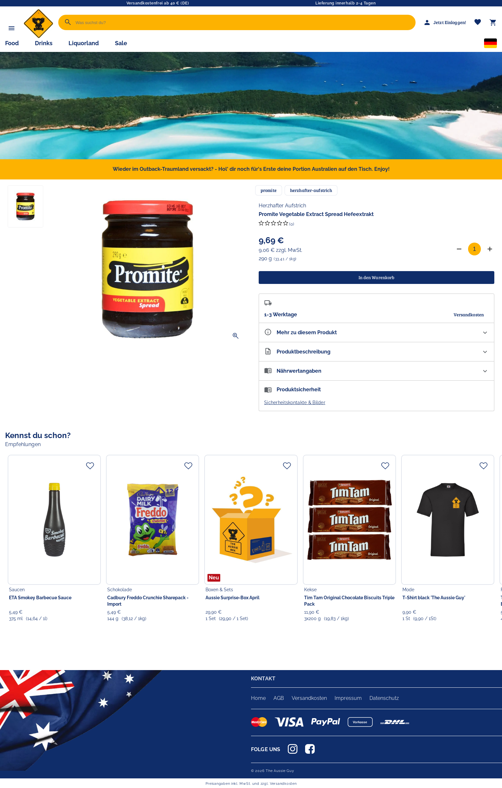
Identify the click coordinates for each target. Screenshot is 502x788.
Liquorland (84, 43)
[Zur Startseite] (38, 37)
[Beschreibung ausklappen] (376, 351)
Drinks (44, 43)
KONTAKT (263, 679)
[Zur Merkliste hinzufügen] (90, 466)
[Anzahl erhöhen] (490, 249)
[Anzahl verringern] (459, 249)
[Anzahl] (474, 249)
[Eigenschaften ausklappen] (376, 332)
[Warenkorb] (493, 22)
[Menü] (11, 28)
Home (258, 698)
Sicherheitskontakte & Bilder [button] (294, 402)
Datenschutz (384, 698)
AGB (278, 698)
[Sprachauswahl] (490, 44)
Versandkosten (309, 698)
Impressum (348, 698)
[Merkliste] (478, 22)
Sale (121, 43)
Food (12, 43)
